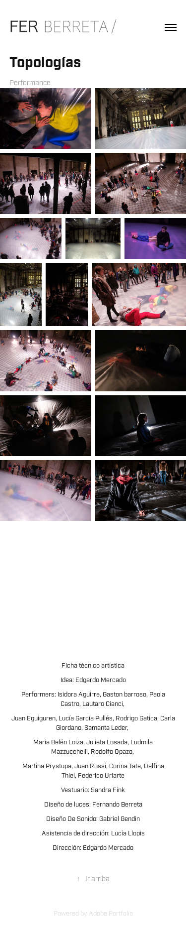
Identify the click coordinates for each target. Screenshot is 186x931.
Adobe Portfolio (111, 914)
